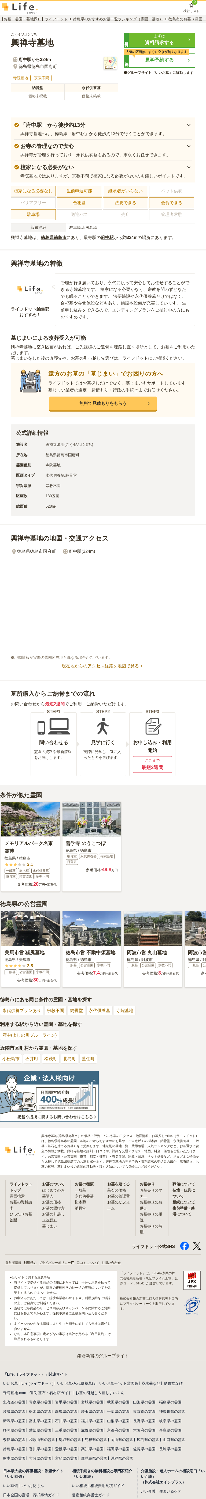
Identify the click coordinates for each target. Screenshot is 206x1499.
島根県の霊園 (96, 1439)
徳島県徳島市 (54, 237)
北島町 (69, 1058)
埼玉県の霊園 (92, 1411)
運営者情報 (13, 1263)
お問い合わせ (111, 1263)
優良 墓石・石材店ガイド (51, 1393)
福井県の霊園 (92, 1421)
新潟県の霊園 (14, 1421)
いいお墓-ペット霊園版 (118, 1383)
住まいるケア (170, 1491)
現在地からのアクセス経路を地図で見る (103, 666)
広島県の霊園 (148, 1439)
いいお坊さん (32, 1485)
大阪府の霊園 (144, 1430)
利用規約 (30, 1263)
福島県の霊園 (170, 1402)
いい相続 (79, 1485)
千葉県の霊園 (118, 1411)
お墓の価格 (51, 1202)
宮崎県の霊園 (66, 1458)
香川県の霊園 (40, 1449)
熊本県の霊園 (14, 1458)
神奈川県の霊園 (172, 1411)
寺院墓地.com (14, 1393)
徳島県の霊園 (14, 1449)
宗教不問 (55, 1010)
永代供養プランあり (21, 1010)
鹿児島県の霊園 (94, 1458)
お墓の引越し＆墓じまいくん (99, 1393)
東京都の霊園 (144, 1411)
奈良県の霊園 (14, 1439)
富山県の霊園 (40, 1421)
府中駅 (107, 237)
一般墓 (80, 1190)
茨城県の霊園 (14, 1411)
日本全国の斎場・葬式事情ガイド (31, 1495)
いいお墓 (10, 1383)
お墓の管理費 (118, 1196)
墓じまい (49, 1226)
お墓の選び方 (53, 1208)
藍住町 (88, 1058)
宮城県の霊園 (92, 1402)
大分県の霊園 (40, 1458)
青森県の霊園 (40, 1402)
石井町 (31, 1058)
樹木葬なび (151, 1383)
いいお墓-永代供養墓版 (76, 1383)
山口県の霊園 (174, 1439)
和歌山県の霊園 (42, 1439)
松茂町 (50, 1058)
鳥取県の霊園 (70, 1439)
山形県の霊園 (144, 1402)
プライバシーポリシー (57, 1263)
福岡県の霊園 (118, 1449)
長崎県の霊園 (170, 1449)
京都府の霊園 (118, 1430)
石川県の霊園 (66, 1421)
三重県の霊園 (66, 1430)
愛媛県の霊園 (66, 1449)
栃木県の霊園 (40, 1411)
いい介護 (148, 1491)
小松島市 (11, 1058)
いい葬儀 (10, 1485)
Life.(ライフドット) (37, 1383)
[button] (159, 40)
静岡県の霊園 (14, 1430)
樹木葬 (80, 1202)
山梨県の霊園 (118, 1421)
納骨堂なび (173, 1383)
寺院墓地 (124, 1010)
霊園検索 (17, 1196)
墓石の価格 (116, 1190)
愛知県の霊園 (40, 1430)
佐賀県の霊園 (144, 1449)
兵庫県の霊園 (170, 1430)
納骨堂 (76, 1010)
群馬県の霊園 (66, 1411)
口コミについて (88, 1263)
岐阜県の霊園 (170, 1421)
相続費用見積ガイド (107, 1485)
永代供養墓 (99, 1010)
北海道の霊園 (14, 1402)
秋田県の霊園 (118, 1402)
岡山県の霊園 (122, 1439)
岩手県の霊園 (66, 1402)
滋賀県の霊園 (92, 1430)
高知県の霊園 (92, 1449)
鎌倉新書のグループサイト (103, 1355)
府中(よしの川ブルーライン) (29, 1035)
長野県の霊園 (144, 1421)
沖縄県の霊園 (122, 1458)
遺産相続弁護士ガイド (90, 1495)
